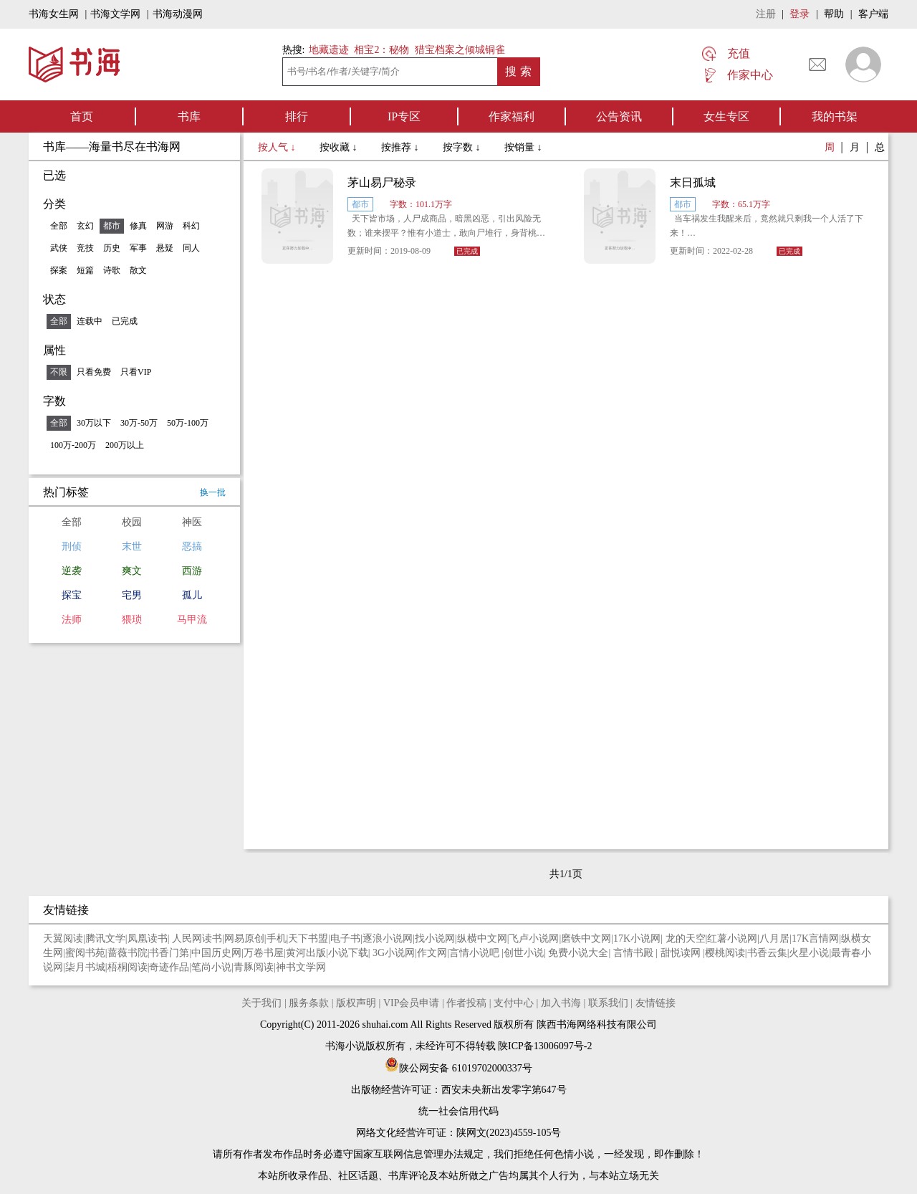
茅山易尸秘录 (381, 182)
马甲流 (192, 619)
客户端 (873, 14)
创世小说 (524, 952)
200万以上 (124, 445)
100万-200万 (73, 445)
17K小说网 (637, 938)
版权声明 (356, 1003)
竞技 (85, 248)
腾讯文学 (105, 938)
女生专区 (726, 116)
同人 (191, 248)
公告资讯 (619, 116)
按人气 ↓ (278, 147)
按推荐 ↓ (401, 147)
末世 (132, 546)
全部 (58, 226)
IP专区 (404, 116)
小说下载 (348, 952)
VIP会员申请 (411, 1003)
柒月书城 (85, 967)
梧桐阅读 (127, 967)
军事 (138, 248)
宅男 (132, 595)
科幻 (191, 226)
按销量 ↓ (523, 147)
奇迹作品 (169, 967)
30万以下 (94, 423)
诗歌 (111, 270)
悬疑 (164, 248)
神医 (192, 522)
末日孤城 (693, 182)
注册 (766, 14)
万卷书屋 (264, 952)
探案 (58, 270)
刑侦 (72, 546)
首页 (81, 116)
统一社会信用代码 (458, 1111)
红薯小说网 (732, 938)
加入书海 (561, 1003)
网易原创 (244, 938)
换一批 (213, 492)
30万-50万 (139, 423)
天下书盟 (308, 938)
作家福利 (511, 116)
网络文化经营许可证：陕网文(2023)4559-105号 (459, 1132)
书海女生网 (54, 14)
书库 (189, 116)
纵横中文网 (482, 938)
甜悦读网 (682, 952)
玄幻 (85, 226)
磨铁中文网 (586, 938)
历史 (111, 248)
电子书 (345, 938)
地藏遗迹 (327, 49)
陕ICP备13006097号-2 (544, 1046)
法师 (72, 619)
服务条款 (309, 1003)
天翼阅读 (63, 938)
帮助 (834, 14)
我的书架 (835, 116)
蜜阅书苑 (85, 952)
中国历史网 (216, 952)
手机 (277, 938)
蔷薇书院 (127, 952)
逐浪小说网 (388, 938)
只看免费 (94, 372)
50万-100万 (187, 423)
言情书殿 (634, 952)
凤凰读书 (148, 938)
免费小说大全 (578, 952)
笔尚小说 (211, 967)
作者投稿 (466, 1003)
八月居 (774, 938)
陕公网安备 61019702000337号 (458, 1068)
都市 (111, 226)
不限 (58, 372)
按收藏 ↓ (340, 147)
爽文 (132, 570)
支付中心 (514, 1003)
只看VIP (135, 372)
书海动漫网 (178, 14)
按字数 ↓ (463, 147)
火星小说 (809, 952)
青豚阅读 (254, 967)
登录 (799, 14)
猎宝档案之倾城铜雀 (460, 49)
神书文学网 (301, 967)
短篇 (85, 270)
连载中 (89, 321)
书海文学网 (115, 14)
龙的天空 (686, 938)
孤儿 (192, 595)
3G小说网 (394, 952)
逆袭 (72, 570)
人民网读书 (197, 938)
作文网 (432, 952)
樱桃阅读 (725, 952)
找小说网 (435, 938)
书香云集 (767, 952)
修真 (138, 226)
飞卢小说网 (534, 938)
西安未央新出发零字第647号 (504, 1089)
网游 (164, 226)
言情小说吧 (475, 952)
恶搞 (192, 546)
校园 (132, 522)
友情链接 (655, 1003)
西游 (192, 570)
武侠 (58, 248)
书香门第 (169, 952)
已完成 (125, 321)
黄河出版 (306, 952)
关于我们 (261, 1003)
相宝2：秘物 (381, 49)
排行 (296, 116)
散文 (138, 270)
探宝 (72, 595)
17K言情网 (815, 938)
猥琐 (132, 619)
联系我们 (608, 1003)
